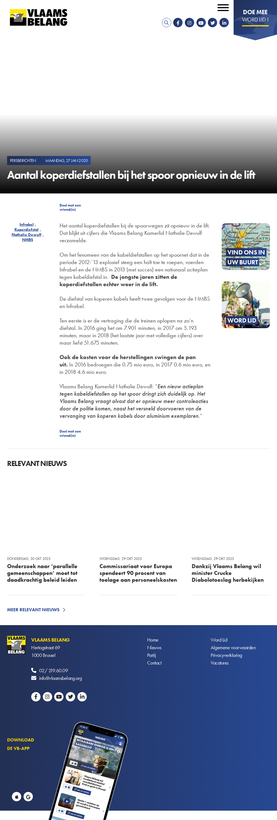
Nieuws (154, 647)
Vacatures (220, 662)
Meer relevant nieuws (33, 610)
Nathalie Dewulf (26, 234)
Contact (154, 662)
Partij (151, 655)
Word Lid (219, 639)
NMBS (27, 239)
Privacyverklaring (226, 655)
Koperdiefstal (26, 229)
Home (152, 639)
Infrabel (27, 224)
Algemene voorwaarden (233, 647)
